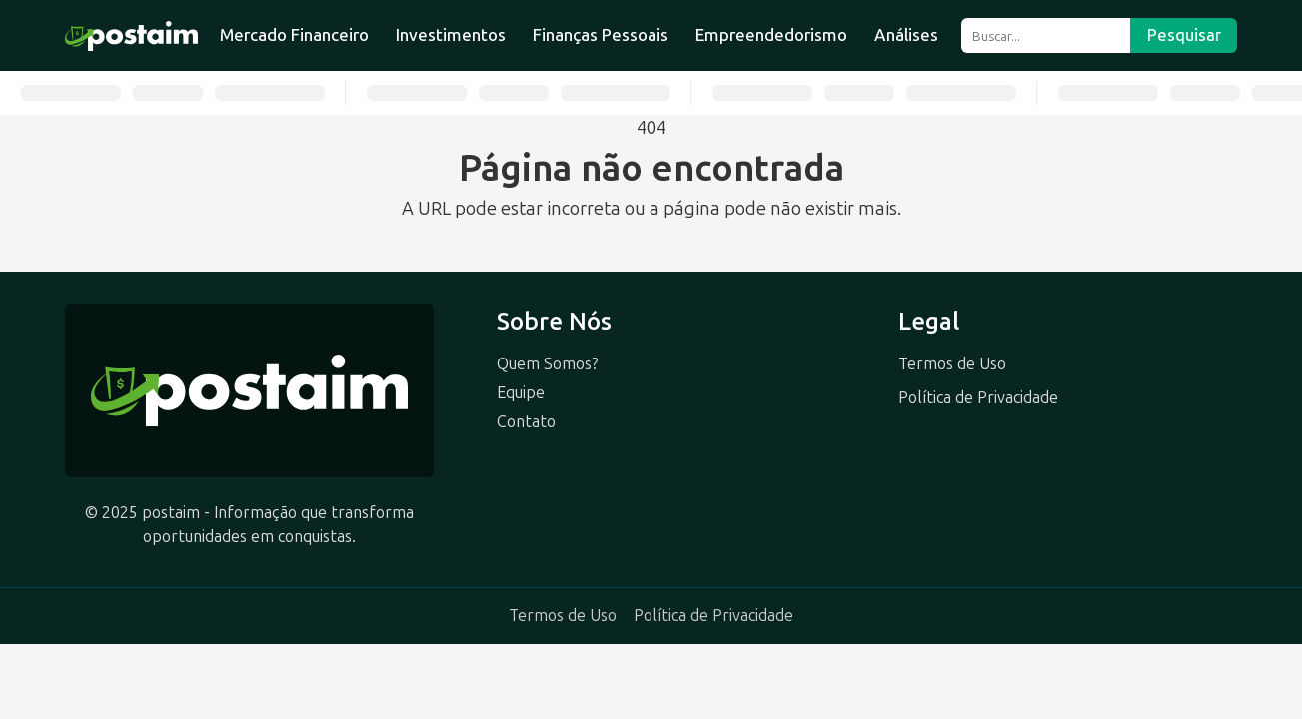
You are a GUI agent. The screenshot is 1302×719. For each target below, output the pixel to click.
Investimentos (451, 35)
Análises (906, 35)
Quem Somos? (548, 364)
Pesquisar (1184, 35)
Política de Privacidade (978, 397)
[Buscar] (1045, 35)
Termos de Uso (952, 364)
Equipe (521, 392)
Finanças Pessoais (600, 35)
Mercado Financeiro (294, 35)
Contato (526, 421)
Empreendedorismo (771, 35)
